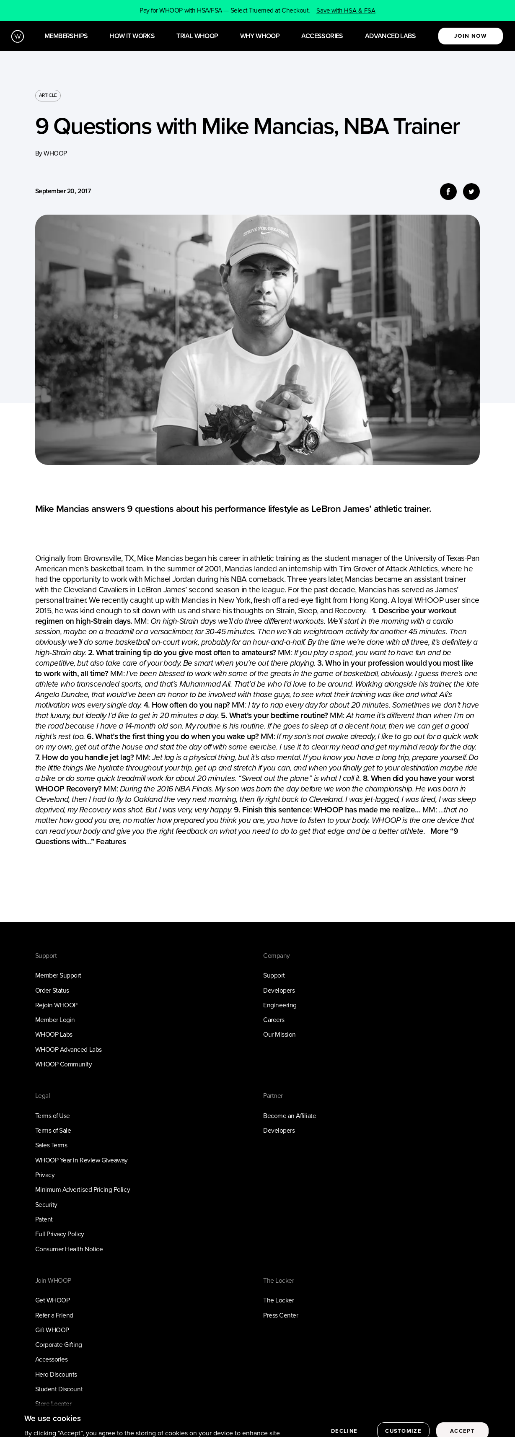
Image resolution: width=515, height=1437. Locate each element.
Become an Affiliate (289, 1116)
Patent (44, 1219)
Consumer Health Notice (69, 1249)
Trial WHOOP (197, 36)
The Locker (278, 1300)
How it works (132, 36)
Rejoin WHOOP (56, 1005)
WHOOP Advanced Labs (68, 1049)
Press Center (280, 1315)
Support (274, 975)
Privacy (45, 1175)
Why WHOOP (260, 36)
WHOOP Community (63, 1064)
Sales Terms (51, 1145)
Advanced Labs (390, 36)
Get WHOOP (52, 1300)
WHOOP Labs (53, 1034)
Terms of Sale (53, 1130)
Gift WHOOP (52, 1330)
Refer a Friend (54, 1315)
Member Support (58, 975)
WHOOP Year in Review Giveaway (81, 1160)
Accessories (322, 36)
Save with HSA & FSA (345, 10)
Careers (274, 1020)
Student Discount (59, 1389)
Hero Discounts (56, 1374)
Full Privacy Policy (59, 1234)
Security (46, 1204)
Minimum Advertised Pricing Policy (82, 1189)
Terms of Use (52, 1116)
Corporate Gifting (58, 1344)
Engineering (280, 1005)
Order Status (52, 990)
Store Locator (53, 1403)
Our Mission (279, 1034)
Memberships (66, 36)
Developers (279, 990)
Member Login (55, 1020)
